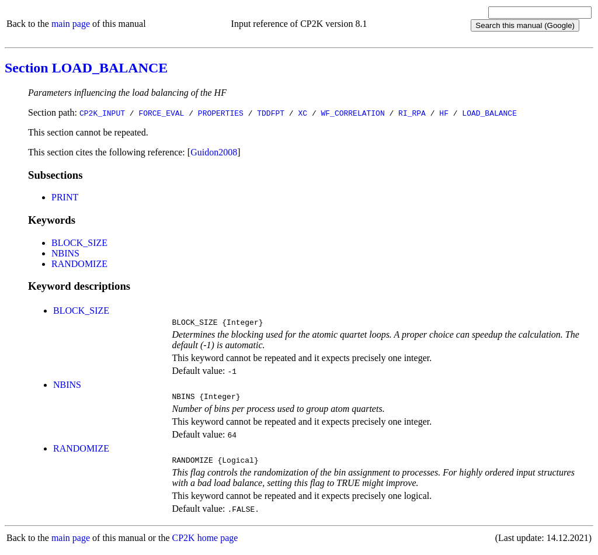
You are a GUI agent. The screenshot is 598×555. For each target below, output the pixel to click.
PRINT (64, 197)
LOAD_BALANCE (489, 112)
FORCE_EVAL (161, 112)
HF (443, 112)
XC (302, 112)
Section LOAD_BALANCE (86, 67)
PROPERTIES (221, 112)
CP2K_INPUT (102, 112)
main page (70, 24)
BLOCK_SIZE (79, 243)
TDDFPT (270, 112)
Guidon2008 (213, 152)
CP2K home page (205, 543)
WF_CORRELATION (352, 112)
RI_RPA (412, 112)
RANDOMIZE (79, 264)
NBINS (65, 253)
